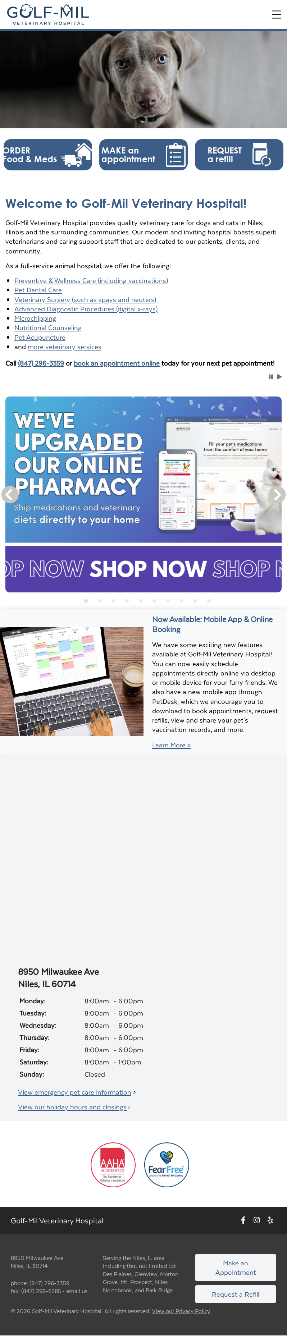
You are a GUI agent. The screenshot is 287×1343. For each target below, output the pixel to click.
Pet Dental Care (38, 289)
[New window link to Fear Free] (166, 1164)
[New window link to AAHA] (113, 1164)
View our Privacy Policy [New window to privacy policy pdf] (181, 1311)
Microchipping (35, 318)
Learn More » (171, 745)
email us (76, 1290)
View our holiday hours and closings (72, 1106)
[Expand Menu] (276, 14)
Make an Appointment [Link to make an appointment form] (235, 1267)
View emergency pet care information (74, 1092)
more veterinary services (64, 346)
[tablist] (143, 601)
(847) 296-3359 (41, 363)
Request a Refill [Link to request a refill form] (235, 1294)
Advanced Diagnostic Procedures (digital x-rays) (86, 308)
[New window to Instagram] (256, 1220)
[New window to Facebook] (243, 1220)
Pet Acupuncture (39, 337)
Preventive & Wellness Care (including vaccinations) (91, 280)
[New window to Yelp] (270, 1220)
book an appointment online (117, 363)
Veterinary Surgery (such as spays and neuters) (85, 299)
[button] (48, 154)
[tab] (86, 601)
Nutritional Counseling (48, 327)
